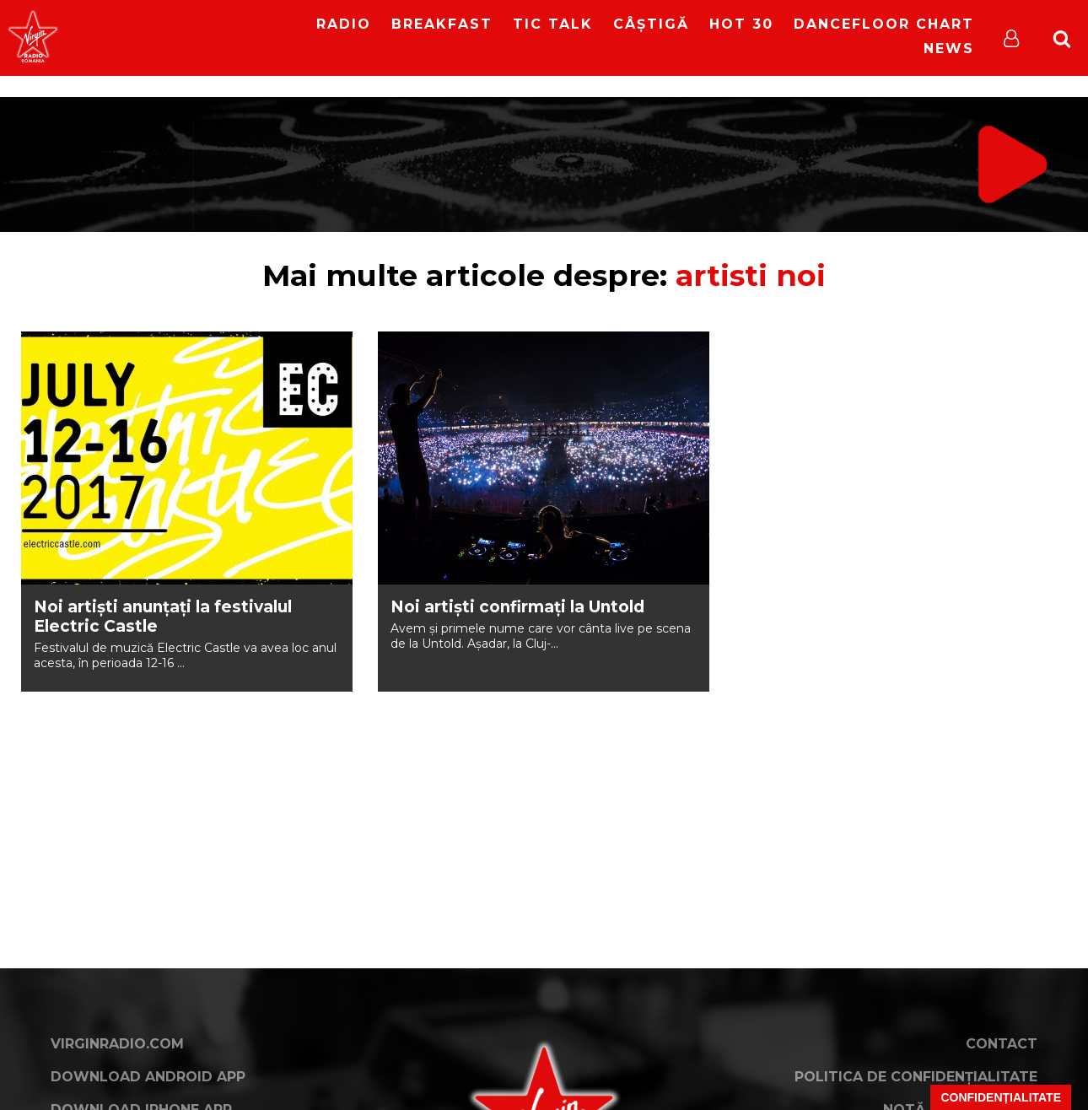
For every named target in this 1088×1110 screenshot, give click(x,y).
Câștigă (651, 24)
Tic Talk (553, 24)
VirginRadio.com (117, 1044)
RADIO (343, 24)
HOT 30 (741, 24)
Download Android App (148, 1077)
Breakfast (442, 24)
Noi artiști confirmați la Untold (517, 607)
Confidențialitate (1000, 1097)
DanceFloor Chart (884, 24)
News (949, 48)
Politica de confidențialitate (915, 1077)
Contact (1001, 1044)
